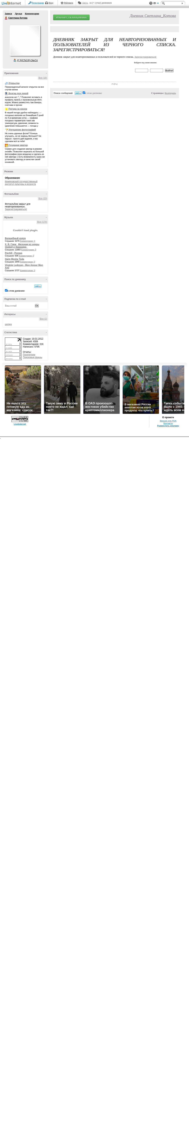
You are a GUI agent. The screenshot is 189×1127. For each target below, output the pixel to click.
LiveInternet (12, 3)
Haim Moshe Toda (14, 259)
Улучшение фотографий (22, 129)
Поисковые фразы (32, 357)
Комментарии (32, 13)
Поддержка (150, 3)
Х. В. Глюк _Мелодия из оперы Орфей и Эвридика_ (22, 245)
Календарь (170, 93)
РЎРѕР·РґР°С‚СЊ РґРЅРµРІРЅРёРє (71, 17)
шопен (8, 324)
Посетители (29, 354)
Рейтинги (68, 3)
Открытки (14, 83)
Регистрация (38, 3)
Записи (8, 13)
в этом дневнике (16, 291)
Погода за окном (18, 109)
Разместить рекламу (168, 426)
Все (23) (43, 198)
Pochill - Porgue (13, 253)
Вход (51, 3)
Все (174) (42, 222)
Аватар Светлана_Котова (25, 40)
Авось (85, 3)
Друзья (18, 13)
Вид (156, 3)
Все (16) (43, 77)
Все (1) (43, 318)
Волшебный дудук (15, 238)
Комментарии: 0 (27, 241)
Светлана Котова (6, 18)
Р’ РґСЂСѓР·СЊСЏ (27, 60)
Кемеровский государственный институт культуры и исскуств (21, 182)
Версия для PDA (168, 421)
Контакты (168, 423)
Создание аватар (18, 145)
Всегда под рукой (18, 93)
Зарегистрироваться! (16, 209)
